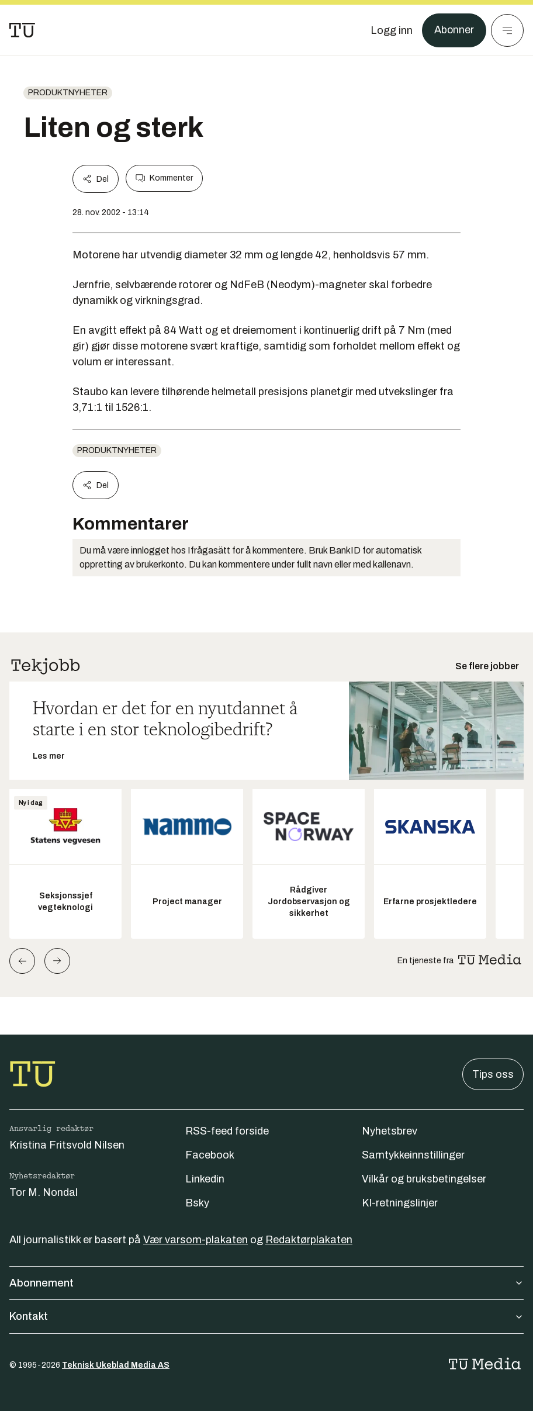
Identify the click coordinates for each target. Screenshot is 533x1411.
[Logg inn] (391, 30)
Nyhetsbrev (389, 1131)
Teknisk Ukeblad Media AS (115, 1365)
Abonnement (266, 1283)
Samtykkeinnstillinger (413, 1155)
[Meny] (507, 30)
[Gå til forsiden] (22, 30)
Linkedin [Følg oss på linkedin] (204, 1179)
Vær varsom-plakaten (195, 1240)
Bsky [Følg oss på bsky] (197, 1203)
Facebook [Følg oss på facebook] (209, 1155)
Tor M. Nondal (43, 1192)
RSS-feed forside (227, 1131)
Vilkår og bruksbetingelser (424, 1179)
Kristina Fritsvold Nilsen (66, 1145)
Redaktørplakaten (308, 1240)
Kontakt (266, 1316)
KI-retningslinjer (400, 1203)
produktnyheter (68, 92)
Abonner (454, 30)
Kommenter (164, 178)
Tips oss (493, 1074)
